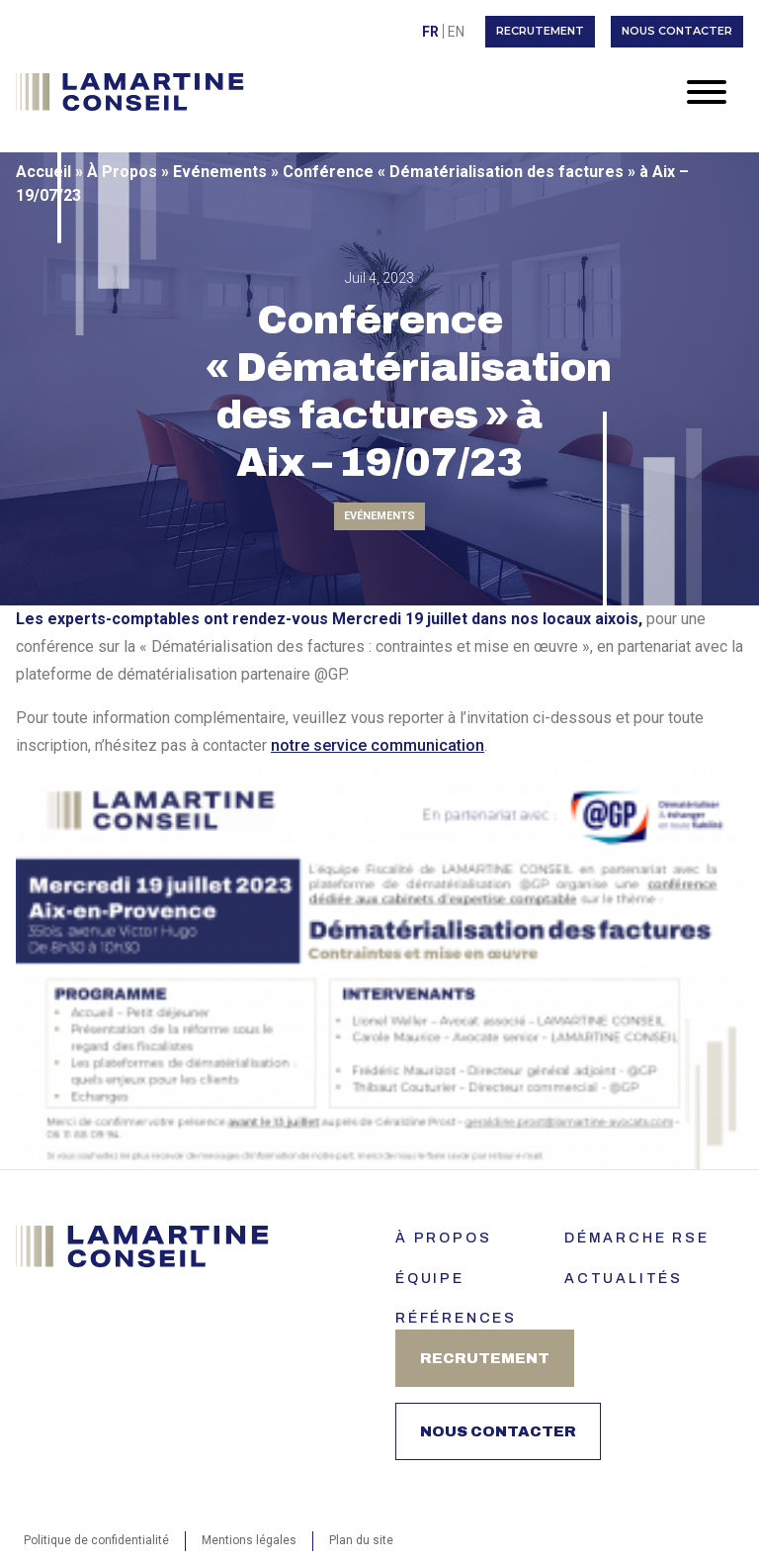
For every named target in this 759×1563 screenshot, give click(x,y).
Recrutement (540, 31)
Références (456, 1318)
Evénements (220, 171)
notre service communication (377, 745)
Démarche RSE (637, 1238)
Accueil (43, 171)
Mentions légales (249, 1540)
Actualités (623, 1278)
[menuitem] (430, 31)
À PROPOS (443, 1238)
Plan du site (361, 1540)
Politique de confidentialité (96, 1540)
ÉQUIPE (429, 1278)
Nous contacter (677, 31)
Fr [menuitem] (430, 32)
